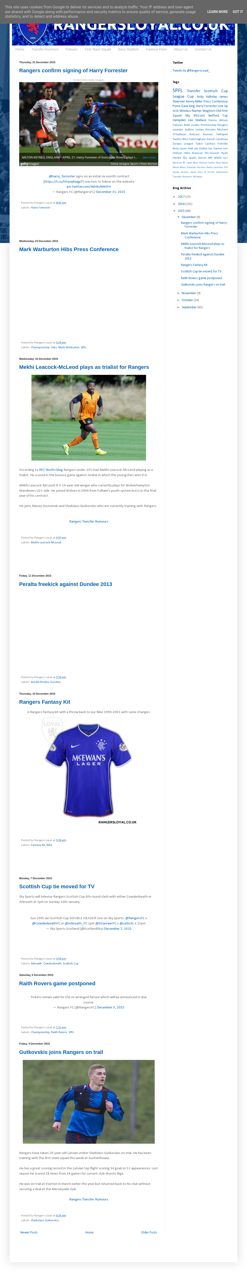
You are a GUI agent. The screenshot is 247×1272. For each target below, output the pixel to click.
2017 (181, 197)
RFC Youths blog (51, 470)
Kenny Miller (194, 101)
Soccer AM (205, 158)
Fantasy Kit (38, 845)
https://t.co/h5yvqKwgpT (63, 182)
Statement (222, 172)
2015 (181, 211)
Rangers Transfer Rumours (88, 521)
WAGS (218, 158)
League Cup (183, 97)
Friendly (223, 143)
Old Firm (222, 111)
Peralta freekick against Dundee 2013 (65, 584)
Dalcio (225, 163)
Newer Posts (29, 1232)
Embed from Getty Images (88, 80)
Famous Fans (156, 49)
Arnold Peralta (40, 682)
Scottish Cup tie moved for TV (56, 886)
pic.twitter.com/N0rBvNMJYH (89, 187)
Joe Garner (215, 148)
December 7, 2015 (118, 929)
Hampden (179, 120)
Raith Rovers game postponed (57, 983)
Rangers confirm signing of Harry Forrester (73, 70)
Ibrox (176, 148)
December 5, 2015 (110, 1007)
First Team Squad (98, 49)
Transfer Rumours (44, 49)
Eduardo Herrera (196, 167)
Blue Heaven (200, 163)
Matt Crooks (192, 125)
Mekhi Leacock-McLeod (46, 542)
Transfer (193, 91)
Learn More (217, 12)
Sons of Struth (206, 172)
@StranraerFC (105, 923)
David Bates (179, 167)
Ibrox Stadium (128, 49)
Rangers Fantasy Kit (44, 702)
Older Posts (149, 1232)
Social (193, 172)
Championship (40, 347)
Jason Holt (186, 148)
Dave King (188, 106)
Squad (177, 116)
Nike (49, 845)
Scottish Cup (71, 963)
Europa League (183, 143)
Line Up (223, 106)
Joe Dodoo (200, 148)
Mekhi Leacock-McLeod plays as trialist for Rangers (84, 367)
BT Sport (187, 163)
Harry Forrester (40, 207)
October (188, 300)
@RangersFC (135, 918)
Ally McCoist (195, 116)
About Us (181, 49)
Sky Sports (189, 158)
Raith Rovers (59, 1032)
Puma (176, 106)
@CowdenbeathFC (46, 923)
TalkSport (222, 134)
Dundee (55, 682)
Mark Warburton (68, 347)
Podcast (194, 134)
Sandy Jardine (181, 172)
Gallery (189, 129)
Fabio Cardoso (205, 143)
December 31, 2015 (110, 192)
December (189, 217)
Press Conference (216, 101)
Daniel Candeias (217, 139)
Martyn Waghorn (203, 111)
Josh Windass (182, 111)
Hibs (54, 347)
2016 (181, 204)
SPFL (83, 347)
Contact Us (203, 49)
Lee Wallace (197, 120)
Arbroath (36, 963)
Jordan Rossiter (205, 129)
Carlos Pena (214, 163)
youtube (178, 129)
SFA (226, 167)
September (189, 307)
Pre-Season (212, 153)
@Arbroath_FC (76, 923)
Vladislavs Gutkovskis (45, 1220)
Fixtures (72, 49)
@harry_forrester (62, 176)
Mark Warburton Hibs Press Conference (69, 249)
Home (19, 49)
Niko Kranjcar (193, 153)
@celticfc (126, 923)
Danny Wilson (218, 120)
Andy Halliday (207, 97)
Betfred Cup (218, 116)
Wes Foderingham (194, 139)
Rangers (222, 125)
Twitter (177, 139)
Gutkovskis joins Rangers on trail (61, 1052)
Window (197, 176)
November (189, 293)
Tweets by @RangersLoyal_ (191, 71)
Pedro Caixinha (214, 167)
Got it (238, 12)
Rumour (208, 134)
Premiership (208, 125)
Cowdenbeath (52, 963)
